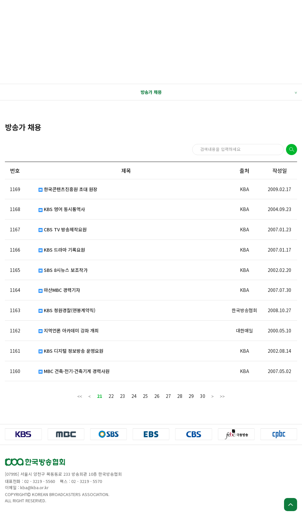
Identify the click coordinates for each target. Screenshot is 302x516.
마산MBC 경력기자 (59, 290)
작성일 (279, 170)
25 (145, 396)
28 (179, 396)
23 (122, 396)
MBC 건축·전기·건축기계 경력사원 (74, 371)
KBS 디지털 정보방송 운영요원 (71, 351)
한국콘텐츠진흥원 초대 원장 (68, 189)
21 (99, 396)
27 (168, 396)
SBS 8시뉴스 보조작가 (63, 270)
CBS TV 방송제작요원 (63, 229)
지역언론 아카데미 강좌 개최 (69, 330)
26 (156, 396)
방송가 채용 (219, 92)
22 (111, 396)
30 (202, 396)
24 (134, 396)
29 (191, 396)
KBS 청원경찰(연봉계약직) (67, 310)
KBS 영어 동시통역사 (62, 209)
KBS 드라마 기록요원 (62, 250)
